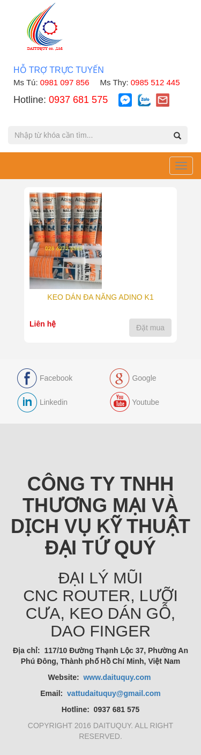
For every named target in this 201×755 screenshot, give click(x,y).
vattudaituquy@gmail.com (114, 693)
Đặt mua (150, 327)
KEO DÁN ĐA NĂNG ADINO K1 (100, 297)
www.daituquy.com (118, 677)
